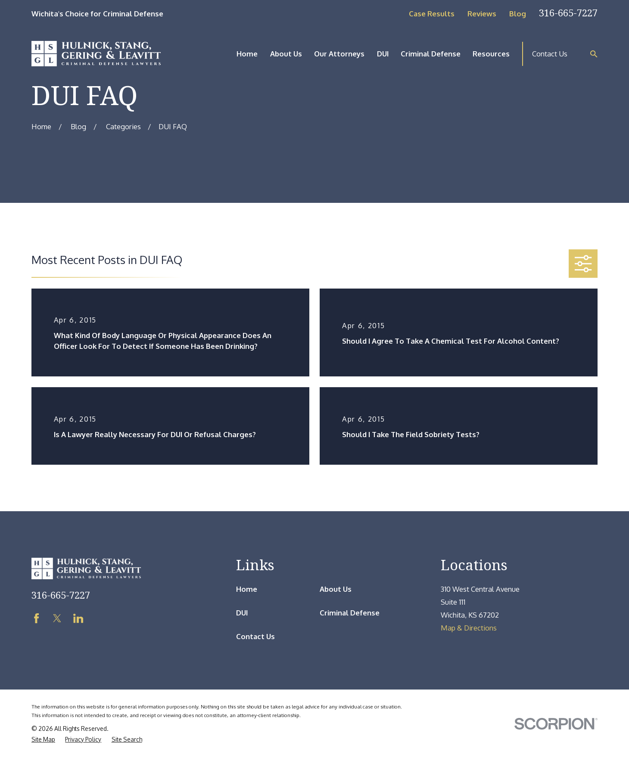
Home (246, 588)
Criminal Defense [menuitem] (431, 53)
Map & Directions (469, 627)
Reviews (481, 13)
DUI (242, 612)
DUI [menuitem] (383, 53)
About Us (336, 588)
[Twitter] (57, 618)
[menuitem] (43, 739)
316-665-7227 (568, 12)
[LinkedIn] (78, 618)
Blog (517, 13)
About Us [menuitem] (286, 53)
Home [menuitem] (247, 53)
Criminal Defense (350, 612)
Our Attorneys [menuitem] (339, 53)
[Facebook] (36, 618)
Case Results (432, 13)
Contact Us (549, 53)
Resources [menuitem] (491, 53)
